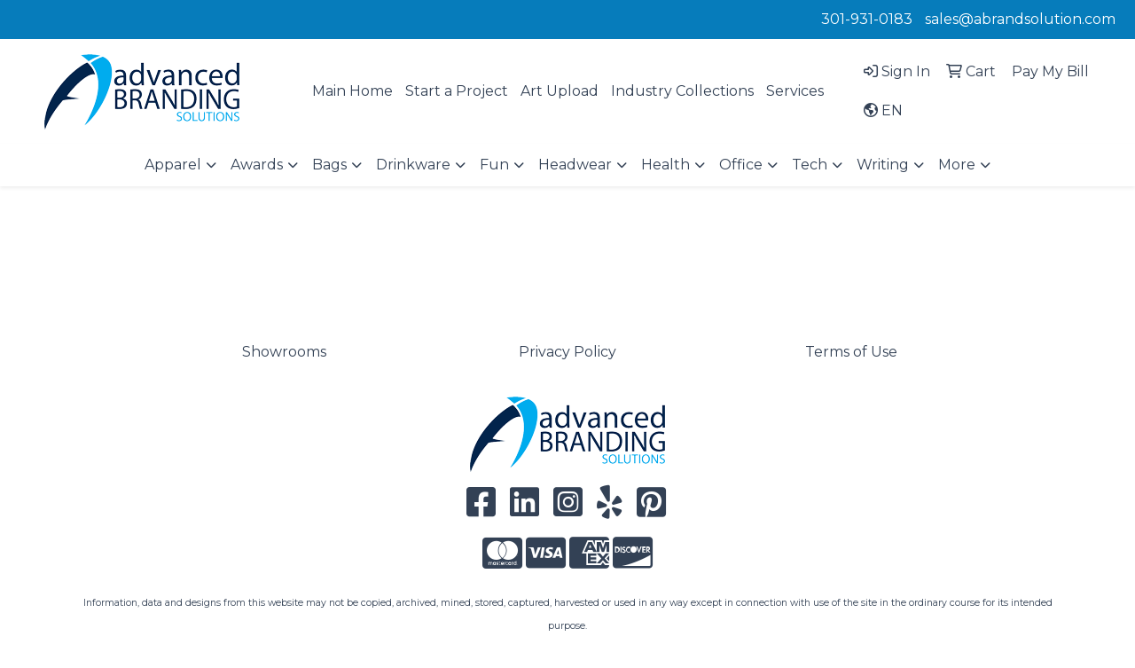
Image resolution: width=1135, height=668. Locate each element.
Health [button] (665, 164)
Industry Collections (682, 91)
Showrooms (284, 351)
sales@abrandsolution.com (1020, 19)
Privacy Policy (567, 351)
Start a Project (456, 91)
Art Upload (560, 91)
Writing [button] (883, 164)
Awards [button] (257, 164)
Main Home (352, 91)
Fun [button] (494, 164)
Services (795, 91)
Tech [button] (809, 164)
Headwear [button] (575, 164)
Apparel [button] (173, 164)
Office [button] (741, 164)
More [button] (956, 164)
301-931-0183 (866, 19)
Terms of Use (851, 351)
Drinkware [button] (413, 164)
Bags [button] (329, 164)
